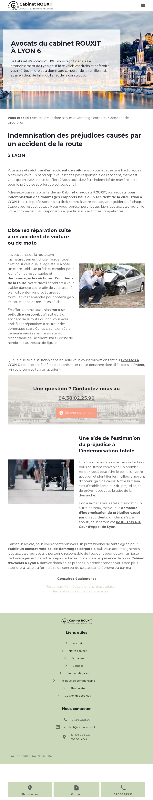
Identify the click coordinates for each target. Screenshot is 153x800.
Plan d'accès (29, 794)
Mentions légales (73, 673)
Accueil (37, 118)
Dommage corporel (91, 118)
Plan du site (73, 688)
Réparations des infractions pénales (80, 591)
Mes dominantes (59, 118)
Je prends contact (76, 413)
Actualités (73, 658)
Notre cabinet (73, 650)
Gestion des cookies (73, 695)
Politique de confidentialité (73, 680)
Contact (73, 665)
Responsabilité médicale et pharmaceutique (80, 586)
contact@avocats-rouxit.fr (80, 727)
